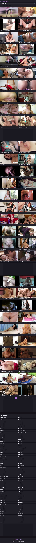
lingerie (20, 422)
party (20, 461)
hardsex (2, 502)
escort (2, 463)
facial (2, 474)
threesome (21, 496)
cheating (2, 446)
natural (20, 437)
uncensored (21, 502)
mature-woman (22, 432)
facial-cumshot (4, 476)
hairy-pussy (3, 496)
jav (1, 513)
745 (24, 397)
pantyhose (21, 459)
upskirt (20, 504)
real (20, 467)
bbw (2, 432)
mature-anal (21, 430)
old (20, 446)
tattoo (20, 491)
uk (20, 500)
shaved (20, 485)
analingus (3, 422)
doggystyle (3, 456)
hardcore (3, 500)
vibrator (20, 507)
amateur (3, 417)
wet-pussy (21, 518)
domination (3, 459)
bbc (2, 430)
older (20, 452)
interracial (3, 504)
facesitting (3, 472)
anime (2, 424)
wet (20, 515)
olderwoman (21, 454)
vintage (20, 509)
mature (20, 428)
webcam (21, 513)
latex (2, 522)
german (2, 485)
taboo (20, 489)
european (3, 467)
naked (20, 435)
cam (2, 439)
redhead (21, 476)
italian (2, 507)
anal (2, 419)
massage (20, 424)
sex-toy (20, 480)
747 (28, 397)
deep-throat (3, 450)
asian (2, 426)
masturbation (21, 426)
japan (2, 509)
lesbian (20, 419)
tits (20, 498)
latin (20, 417)
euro (2, 465)
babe (2, 428)
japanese (3, 511)
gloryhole (3, 491)
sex (20, 478)
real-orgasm (21, 472)
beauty (2, 437)
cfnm (2, 443)
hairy (2, 494)
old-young (21, 450)
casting (2, 441)
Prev (5, 397)
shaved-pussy (21, 487)
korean (2, 520)
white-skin (21, 520)
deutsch (2, 452)
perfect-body (21, 465)
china (2, 448)
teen (20, 494)
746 (26, 397)
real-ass (20, 470)
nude (20, 443)
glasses (2, 489)
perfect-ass (21, 463)
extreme (2, 470)
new (20, 441)
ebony (2, 461)
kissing (2, 518)
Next (31, 397)
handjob (3, 498)
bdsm (2, 435)
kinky (2, 515)
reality (20, 474)
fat (2, 480)
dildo (2, 454)
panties (20, 456)
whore (20, 522)
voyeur (20, 511)
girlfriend (3, 487)
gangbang (3, 483)
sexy (20, 483)
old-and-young (22, 448)
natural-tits (21, 439)
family (2, 478)
